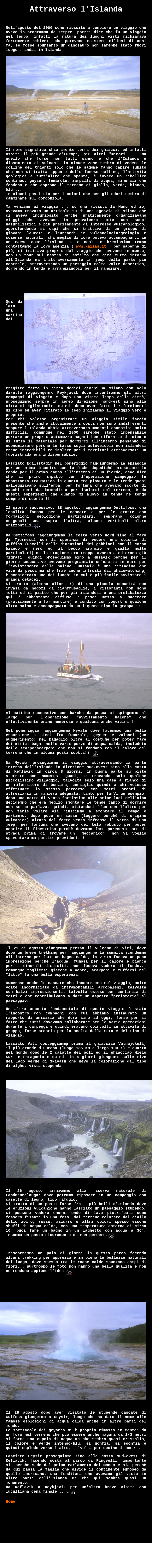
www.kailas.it (91, 246)
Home (10, 1501)
